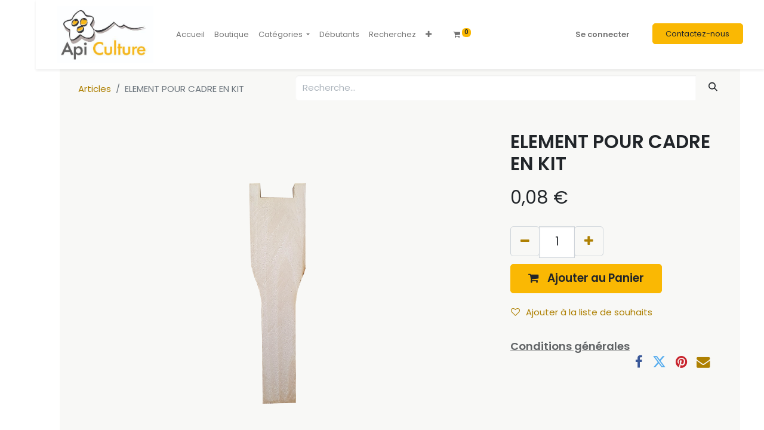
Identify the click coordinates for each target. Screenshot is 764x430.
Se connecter (602, 34)
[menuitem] (190, 34)
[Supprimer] (525, 241)
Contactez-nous (697, 33)
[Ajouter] (588, 241)
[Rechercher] (713, 87)
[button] (428, 34)
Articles (94, 88)
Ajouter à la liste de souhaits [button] (581, 312)
